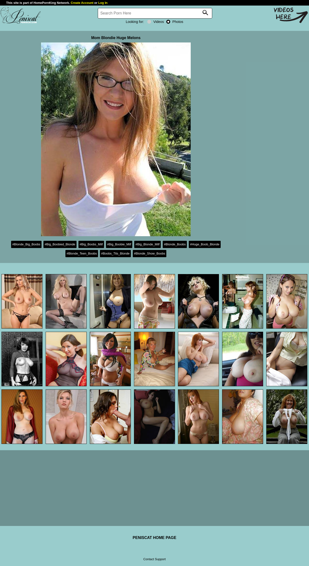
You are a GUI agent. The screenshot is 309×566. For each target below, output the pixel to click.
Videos (155, 22)
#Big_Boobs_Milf (91, 244)
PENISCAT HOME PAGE (154, 538)
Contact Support (154, 559)
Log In (102, 3)
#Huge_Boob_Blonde (204, 244)
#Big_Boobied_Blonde (60, 244)
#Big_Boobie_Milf (119, 244)
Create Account (82, 3)
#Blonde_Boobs (175, 244)
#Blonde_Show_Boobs (149, 253)
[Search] (155, 13)
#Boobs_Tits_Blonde (115, 253)
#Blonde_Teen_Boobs (82, 253)
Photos (174, 22)
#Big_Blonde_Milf (147, 244)
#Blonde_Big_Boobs (26, 244)
